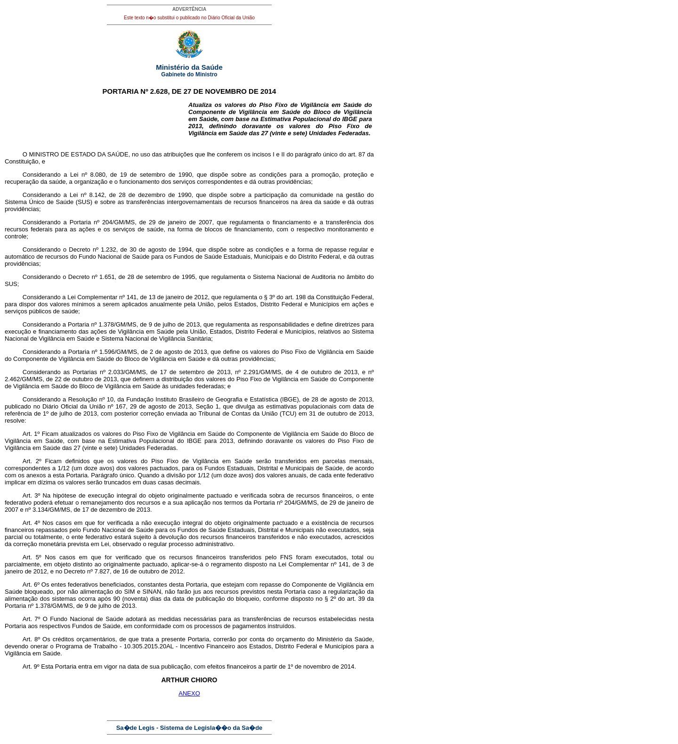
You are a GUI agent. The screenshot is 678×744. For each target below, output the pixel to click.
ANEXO (189, 693)
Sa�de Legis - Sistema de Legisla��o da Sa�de (189, 727)
